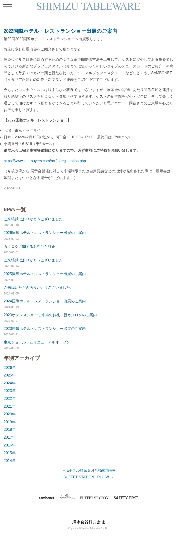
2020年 (10, 414)
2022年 (10, 398)
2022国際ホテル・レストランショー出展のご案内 (60, 31)
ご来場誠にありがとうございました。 (35, 219)
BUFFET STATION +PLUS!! (86, 477)
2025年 (10, 375)
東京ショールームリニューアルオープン (37, 342)
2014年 (10, 461)
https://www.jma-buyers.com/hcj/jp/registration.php (45, 161)
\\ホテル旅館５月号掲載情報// (91, 470)
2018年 (10, 429)
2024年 (10, 383)
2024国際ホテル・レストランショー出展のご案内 (45, 301)
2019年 (10, 422)
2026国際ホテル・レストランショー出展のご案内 (45, 233)
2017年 (10, 437)
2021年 (10, 406)
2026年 (10, 368)
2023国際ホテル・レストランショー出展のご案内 (45, 329)
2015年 (10, 453)
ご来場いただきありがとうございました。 (39, 287)
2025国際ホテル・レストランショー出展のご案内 (45, 274)
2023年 (10, 391)
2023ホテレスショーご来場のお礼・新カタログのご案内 (50, 315)
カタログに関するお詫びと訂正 (29, 247)
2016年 (10, 445)
